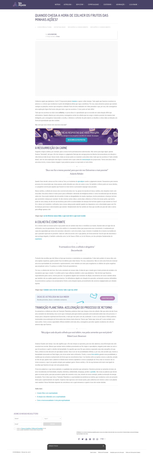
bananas (74, 101)
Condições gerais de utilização (117, 452)
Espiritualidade (60, 27)
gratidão (93, 372)
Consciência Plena (44, 27)
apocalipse (81, 181)
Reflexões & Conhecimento (78, 27)
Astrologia (67, 4)
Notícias (57, 4)
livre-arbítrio (95, 354)
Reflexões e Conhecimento (100, 27)
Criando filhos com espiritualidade (47, 393)
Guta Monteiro (52, 34)
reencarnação (86, 159)
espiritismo (38, 239)
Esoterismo (107, 4)
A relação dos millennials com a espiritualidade (51, 397)
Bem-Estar (79, 4)
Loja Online (133, 4)
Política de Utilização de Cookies (133, 452)
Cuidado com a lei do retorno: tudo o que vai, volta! (60, 290)
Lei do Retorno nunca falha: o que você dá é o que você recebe (64, 216)
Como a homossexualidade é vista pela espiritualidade (53, 400)
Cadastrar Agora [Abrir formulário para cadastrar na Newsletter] (107, 298)
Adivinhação (120, 4)
